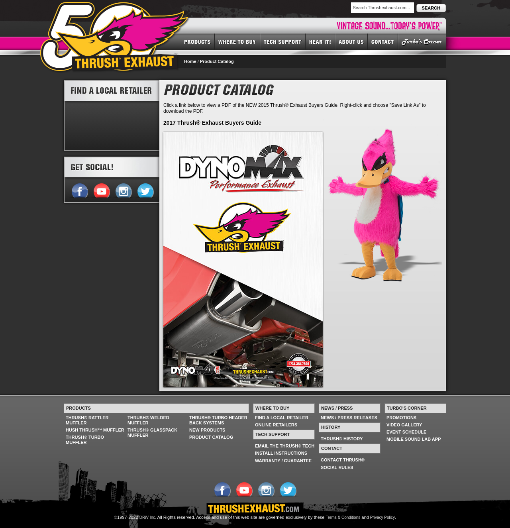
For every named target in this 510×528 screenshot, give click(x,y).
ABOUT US (351, 41)
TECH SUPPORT (283, 41)
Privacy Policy (382, 517)
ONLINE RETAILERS (276, 424)
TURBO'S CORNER (422, 41)
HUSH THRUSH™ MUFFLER (95, 430)
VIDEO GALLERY (404, 424)
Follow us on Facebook (79, 189)
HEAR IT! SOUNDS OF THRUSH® (320, 41)
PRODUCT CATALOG (211, 437)
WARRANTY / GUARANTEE (283, 460)
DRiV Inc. (147, 517)
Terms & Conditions (343, 517)
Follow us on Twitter (145, 189)
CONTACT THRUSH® (343, 459)
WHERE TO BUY (237, 41)
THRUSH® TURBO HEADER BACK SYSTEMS (218, 420)
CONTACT (383, 41)
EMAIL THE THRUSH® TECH (284, 446)
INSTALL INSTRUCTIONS (281, 453)
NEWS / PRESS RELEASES (349, 417)
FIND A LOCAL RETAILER (281, 417)
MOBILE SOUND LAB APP (413, 439)
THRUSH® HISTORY (342, 438)
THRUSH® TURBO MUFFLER (85, 440)
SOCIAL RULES (337, 467)
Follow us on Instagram (123, 189)
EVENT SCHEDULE (406, 432)
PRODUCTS (197, 41)
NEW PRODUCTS (207, 430)
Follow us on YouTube (101, 189)
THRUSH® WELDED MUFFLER (148, 420)
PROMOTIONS (401, 417)
